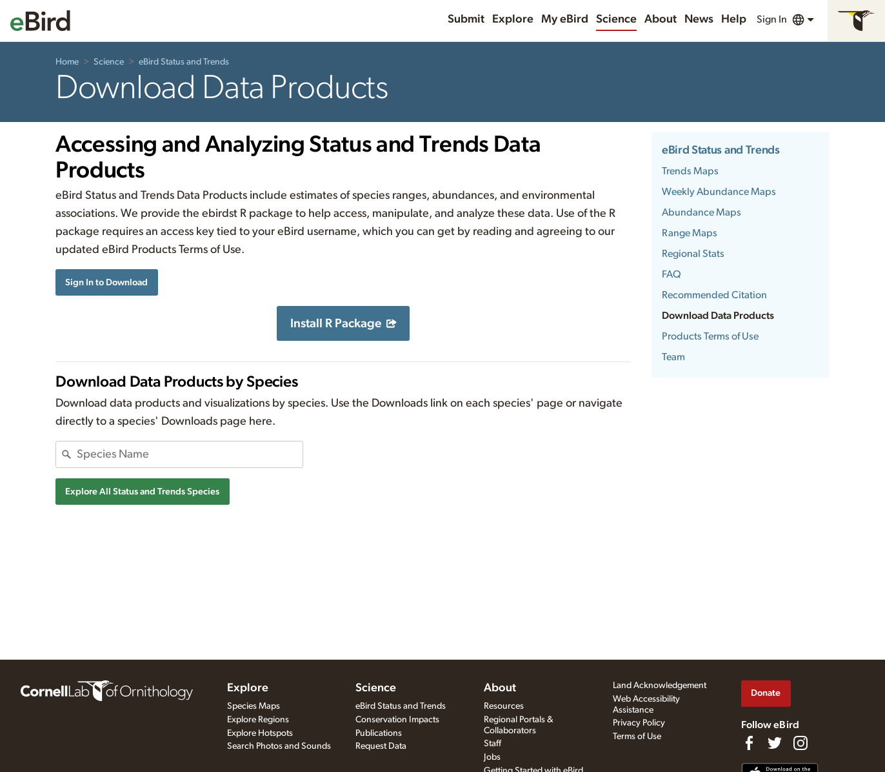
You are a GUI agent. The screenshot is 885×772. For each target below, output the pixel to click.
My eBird (564, 19)
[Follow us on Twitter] (774, 743)
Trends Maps (690, 171)
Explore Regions (258, 719)
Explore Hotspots (260, 733)
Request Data (380, 746)
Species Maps (253, 706)
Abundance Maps (701, 212)
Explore (512, 19)
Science (616, 19)
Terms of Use (637, 736)
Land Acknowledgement (659, 685)
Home (67, 61)
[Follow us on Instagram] (800, 743)
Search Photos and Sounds (279, 746)
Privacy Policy (639, 722)
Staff (492, 743)
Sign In (772, 19)
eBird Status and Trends (184, 61)
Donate (766, 693)
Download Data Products (718, 315)
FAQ (671, 274)
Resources (504, 706)
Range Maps (689, 233)
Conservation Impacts (397, 719)
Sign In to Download (106, 282)
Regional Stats (693, 254)
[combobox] (190, 454)
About (660, 19)
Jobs (492, 757)
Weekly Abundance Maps (719, 192)
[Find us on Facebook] (749, 743)
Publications (378, 733)
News (698, 19)
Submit (466, 19)
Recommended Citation (714, 295)
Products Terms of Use (710, 336)
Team (673, 357)
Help (733, 19)
